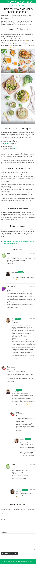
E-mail (3, 519)
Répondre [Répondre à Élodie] (32, 366)
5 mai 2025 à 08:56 (19, 413)
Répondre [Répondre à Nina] (32, 318)
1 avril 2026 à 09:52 (15, 273)
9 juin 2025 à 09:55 (15, 320)
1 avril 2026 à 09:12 (19, 491)
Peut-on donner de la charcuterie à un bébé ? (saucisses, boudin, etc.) (18, 241)
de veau (8, 143)
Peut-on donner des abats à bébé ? (11, 243)
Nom (2, 513)
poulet (15, 148)
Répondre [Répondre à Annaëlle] (32, 272)
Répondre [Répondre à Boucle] (32, 253)
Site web (3, 526)
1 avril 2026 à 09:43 (10, 255)
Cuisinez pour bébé (19, 1)
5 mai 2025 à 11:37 (23, 440)
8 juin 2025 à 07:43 (10, 288)
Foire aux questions (18, 5)
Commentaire (4, 532)
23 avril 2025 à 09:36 (15, 391)
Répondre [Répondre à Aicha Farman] (32, 286)
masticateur (7, 192)
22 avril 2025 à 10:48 (11, 367)
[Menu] (1, 1)
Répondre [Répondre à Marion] (32, 389)
